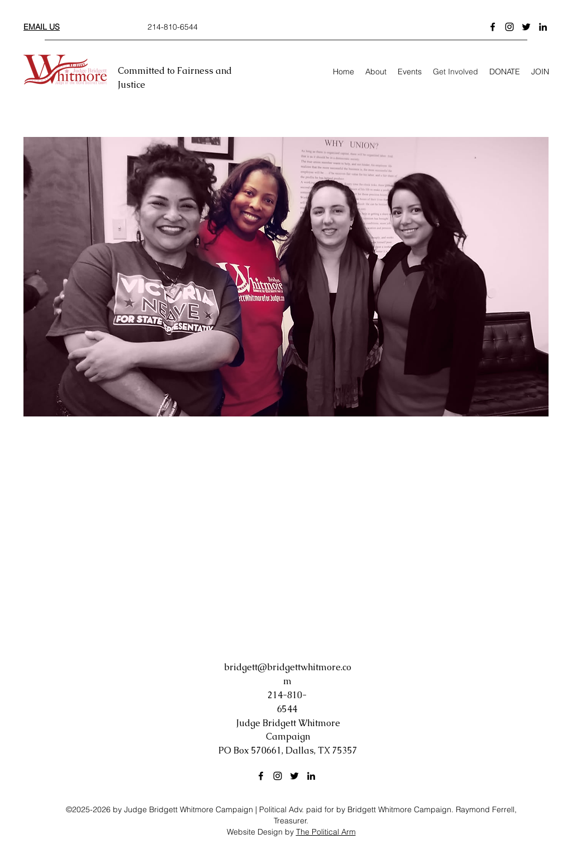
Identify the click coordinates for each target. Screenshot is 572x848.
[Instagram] (509, 26)
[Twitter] (526, 26)
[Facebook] (492, 26)
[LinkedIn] (543, 26)
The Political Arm (326, 832)
